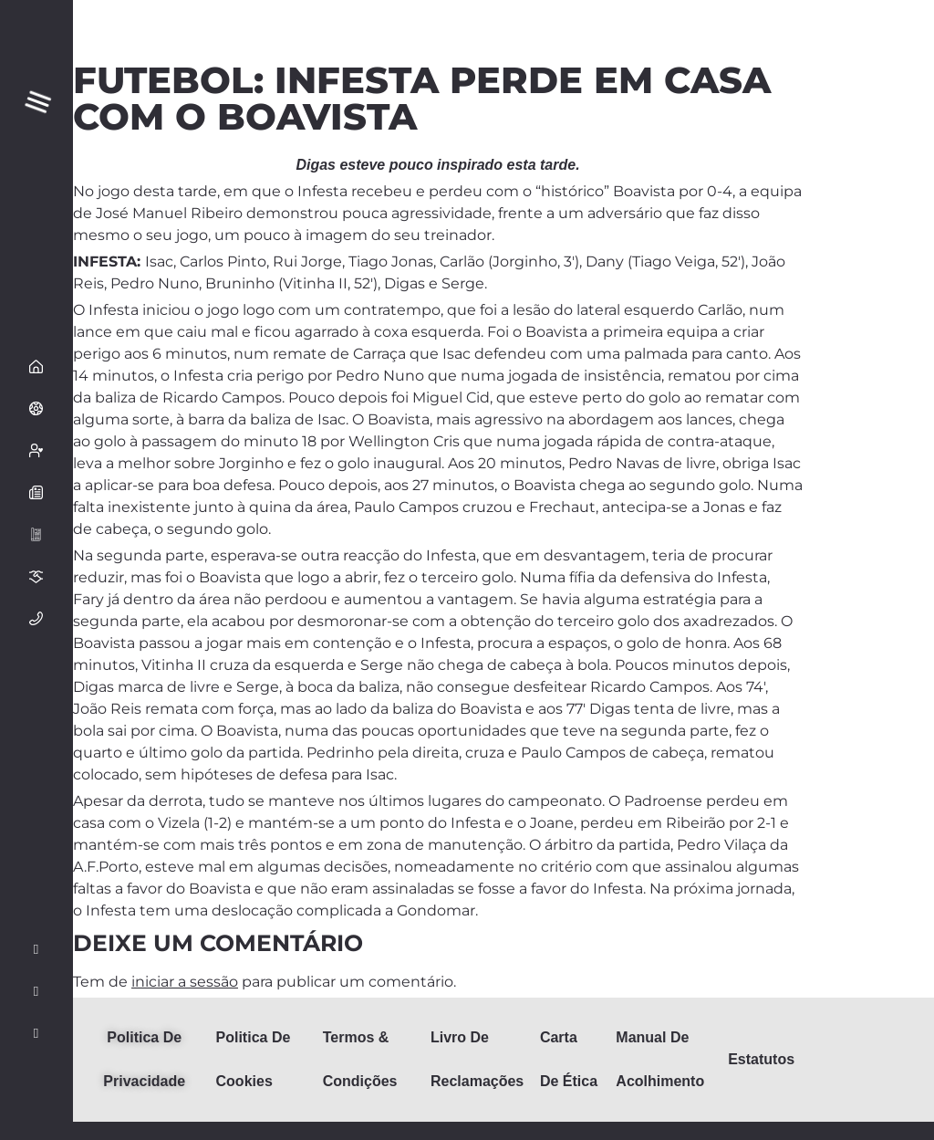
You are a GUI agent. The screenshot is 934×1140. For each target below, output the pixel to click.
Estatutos (761, 1059)
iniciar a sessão (184, 981)
